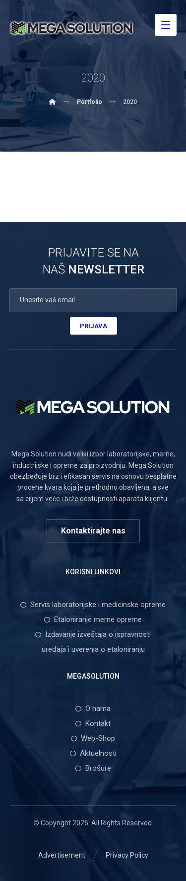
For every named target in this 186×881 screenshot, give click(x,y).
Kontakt (93, 723)
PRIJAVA (93, 326)
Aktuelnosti (93, 753)
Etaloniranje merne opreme (93, 619)
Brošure (93, 768)
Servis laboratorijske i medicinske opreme (93, 604)
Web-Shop (93, 738)
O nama (93, 708)
